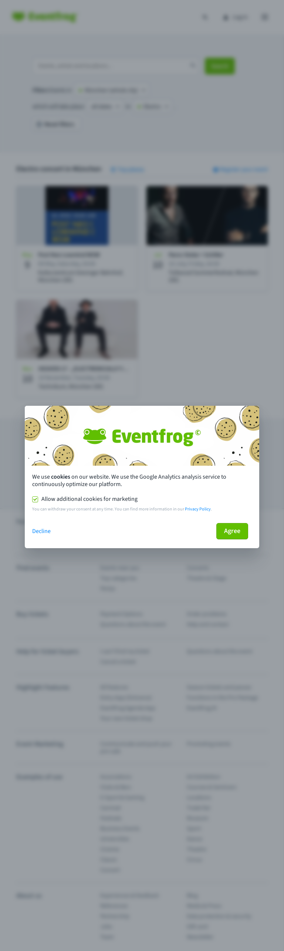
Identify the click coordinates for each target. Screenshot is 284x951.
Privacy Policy (198, 509)
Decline (41, 531)
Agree (232, 531)
